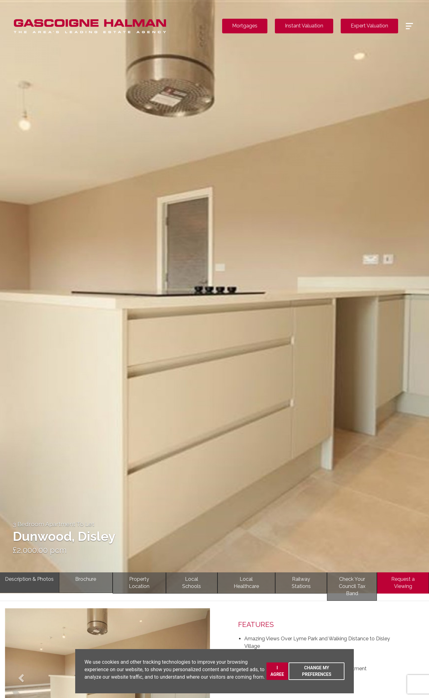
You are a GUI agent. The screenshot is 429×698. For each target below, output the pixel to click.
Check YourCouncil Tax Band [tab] (352, 586)
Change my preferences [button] (316, 671)
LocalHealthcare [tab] (246, 582)
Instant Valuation (304, 26)
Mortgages (244, 26)
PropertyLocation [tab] (139, 582)
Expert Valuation (369, 26)
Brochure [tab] (85, 579)
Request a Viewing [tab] (403, 582)
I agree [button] (277, 671)
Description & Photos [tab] (29, 579)
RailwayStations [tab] (301, 582)
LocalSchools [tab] (191, 582)
